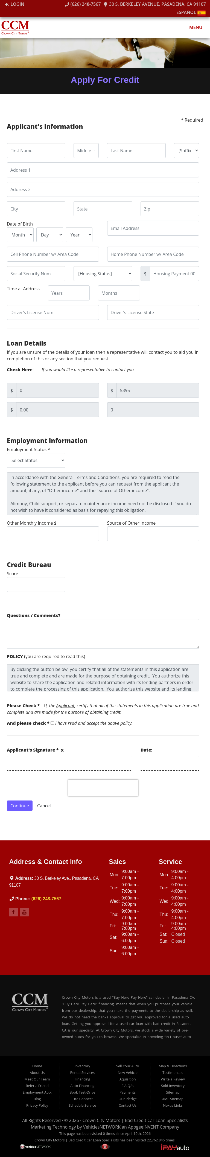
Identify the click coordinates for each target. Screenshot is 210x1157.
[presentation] (103, 788)
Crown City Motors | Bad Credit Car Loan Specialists (135, 1120)
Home (37, 1065)
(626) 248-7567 (83, 4)
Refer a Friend (37, 1085)
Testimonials (172, 1072)
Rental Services (82, 1072)
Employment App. (37, 1092)
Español (191, 12)
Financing (82, 1079)
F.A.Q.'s (128, 1085)
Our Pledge (127, 1098)
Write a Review (173, 1079)
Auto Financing (82, 1085)
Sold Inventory (173, 1085)
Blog (37, 1098)
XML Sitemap (172, 1098)
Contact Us (127, 1105)
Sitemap (173, 1092)
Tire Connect (82, 1098)
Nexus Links (172, 1105)
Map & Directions (173, 1065)
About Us (37, 1072)
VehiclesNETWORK (102, 1127)
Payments (127, 1092)
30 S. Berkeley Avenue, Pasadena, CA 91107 (154, 4)
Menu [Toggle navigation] (192, 27)
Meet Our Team (37, 1079)
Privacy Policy (37, 1105)
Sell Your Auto (127, 1065)
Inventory (82, 1065)
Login (14, 4)
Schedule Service (82, 1105)
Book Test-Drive (82, 1092)
